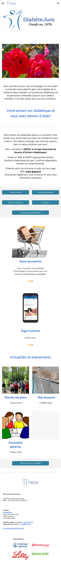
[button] (3, 3)
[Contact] (45, 202)
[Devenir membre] (15, 202)
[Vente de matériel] (45, 192)
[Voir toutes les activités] (30, 463)
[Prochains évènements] (30, 212)
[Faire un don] (15, 192)
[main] (30, 92)
